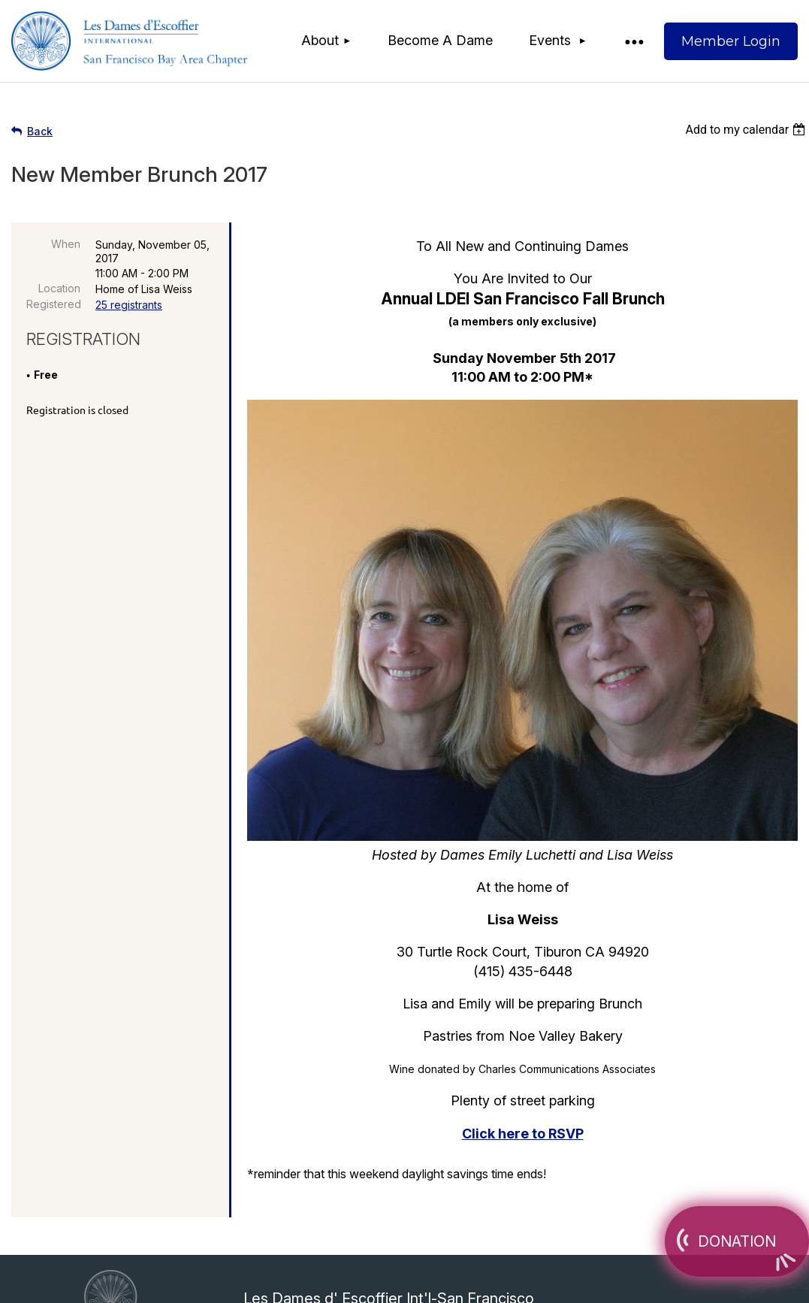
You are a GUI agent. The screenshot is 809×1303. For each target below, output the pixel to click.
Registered (53, 304)
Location (59, 288)
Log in (731, 41)
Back (40, 131)
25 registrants (128, 304)
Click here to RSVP (523, 1133)
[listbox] (747, 129)
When (65, 243)
